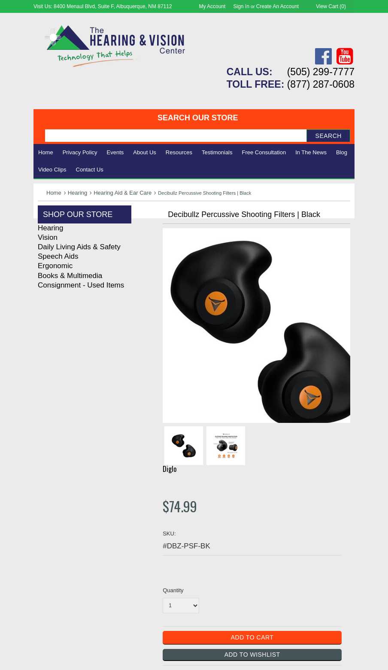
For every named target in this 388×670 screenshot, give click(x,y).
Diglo (169, 469)
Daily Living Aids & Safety (79, 247)
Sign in (241, 6)
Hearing (78, 193)
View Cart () (331, 6)
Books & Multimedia (70, 276)
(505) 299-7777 (321, 71)
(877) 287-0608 (321, 84)
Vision (48, 237)
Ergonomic (55, 266)
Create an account (277, 6)
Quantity (173, 590)
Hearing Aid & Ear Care (123, 193)
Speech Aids (58, 256)
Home (45, 152)
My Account (212, 6)
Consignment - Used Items (81, 285)
